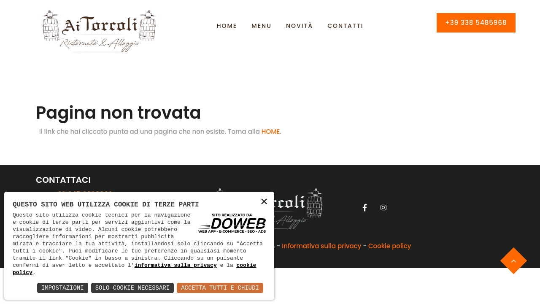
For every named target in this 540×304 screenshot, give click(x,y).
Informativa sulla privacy (321, 246)
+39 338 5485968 (476, 22)
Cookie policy (389, 246)
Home (227, 26)
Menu (261, 26)
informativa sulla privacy (176, 265)
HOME (271, 131)
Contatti (345, 26)
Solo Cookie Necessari (132, 288)
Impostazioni (62, 288)
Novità (299, 26)
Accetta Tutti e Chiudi (220, 288)
